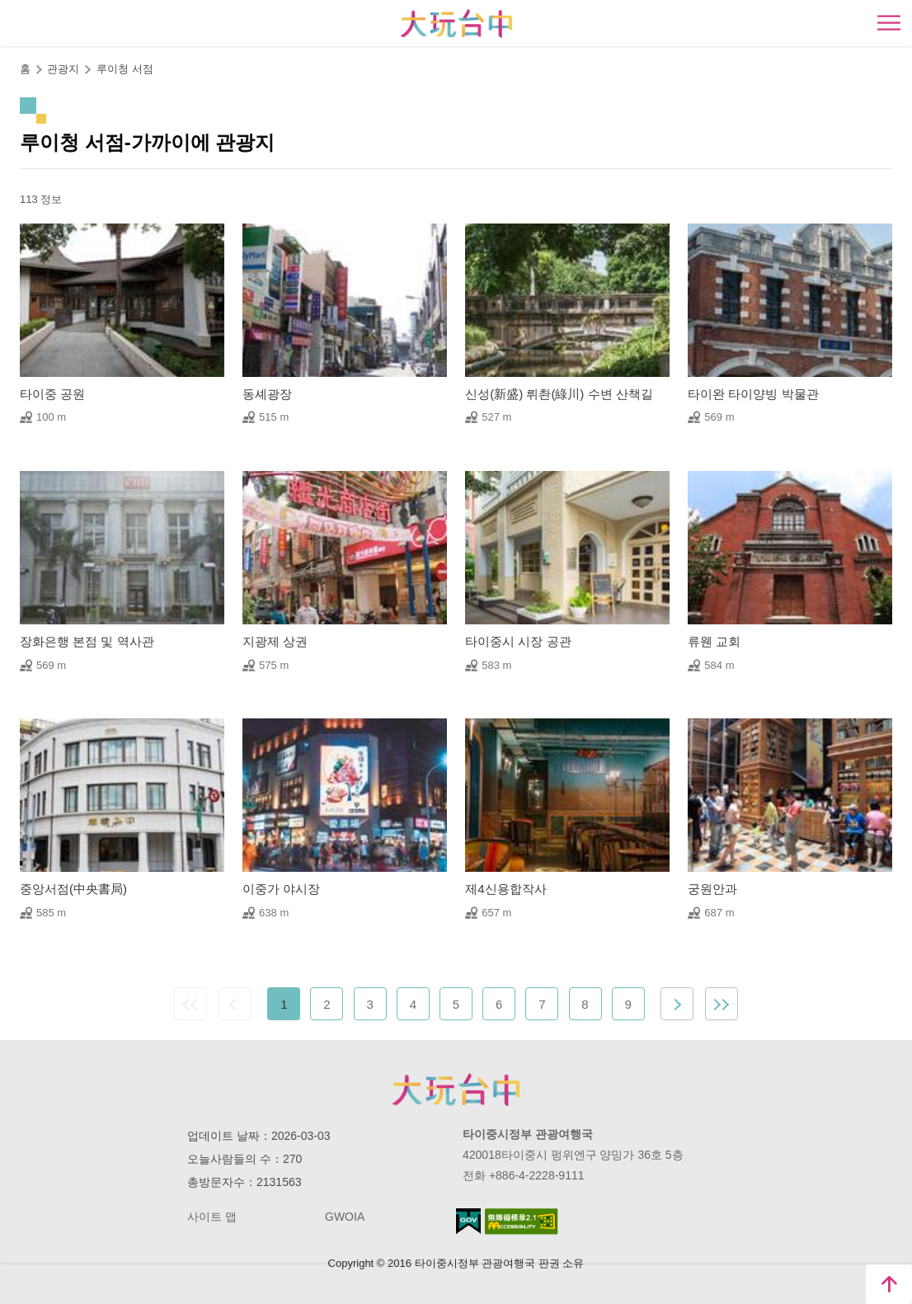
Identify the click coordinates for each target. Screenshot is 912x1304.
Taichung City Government (456, 1089)
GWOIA (344, 1216)
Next (676, 1003)
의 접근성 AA (521, 1221)
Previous (235, 1003)
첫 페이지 (190, 1003)
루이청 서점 (124, 69)
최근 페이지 (721, 1003)
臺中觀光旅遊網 (456, 23)
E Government (468, 1221)
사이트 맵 (212, 1216)
